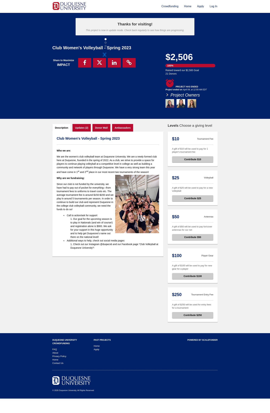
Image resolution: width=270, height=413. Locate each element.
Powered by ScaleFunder (202, 354)
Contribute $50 (192, 251)
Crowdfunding (169, 6)
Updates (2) (81, 142)
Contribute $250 (193, 329)
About (55, 367)
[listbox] (104, 83)
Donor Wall (101, 142)
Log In (213, 6)
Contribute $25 (192, 212)
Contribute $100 (193, 290)
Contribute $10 (192, 173)
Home (187, 6)
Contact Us (57, 377)
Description (61, 142)
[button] (60, 82)
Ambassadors (123, 142)
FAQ (54, 364)
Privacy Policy (59, 370)
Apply (200, 6)
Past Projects (102, 354)
